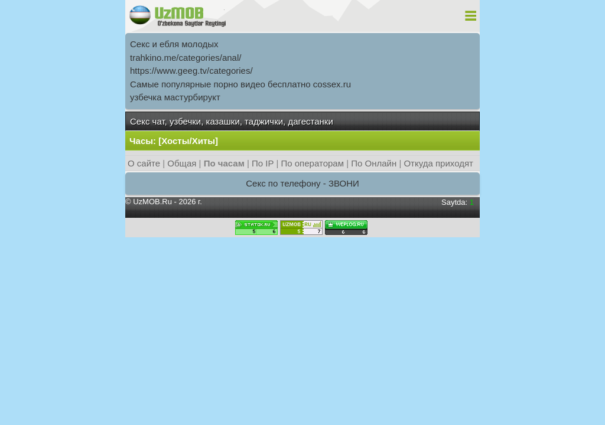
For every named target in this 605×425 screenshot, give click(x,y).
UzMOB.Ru (152, 201)
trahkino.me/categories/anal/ (185, 58)
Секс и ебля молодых (174, 44)
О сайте (144, 163)
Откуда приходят (438, 163)
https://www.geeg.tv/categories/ (191, 71)
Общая (181, 163)
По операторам (312, 163)
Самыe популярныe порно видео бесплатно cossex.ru (240, 84)
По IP (264, 163)
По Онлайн (373, 163)
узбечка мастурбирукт (175, 97)
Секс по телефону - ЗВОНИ (302, 183)
